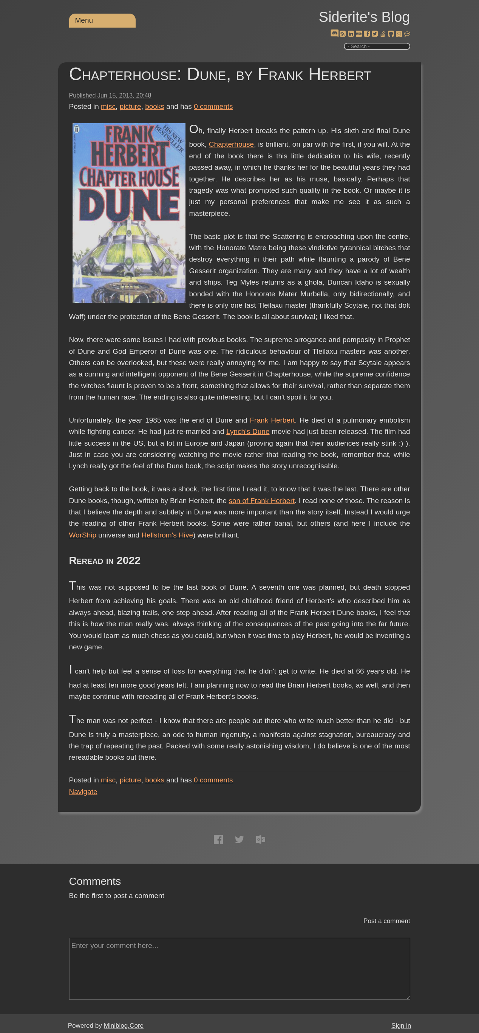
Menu (84, 20)
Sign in (401, 1025)
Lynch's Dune (247, 431)
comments (213, 106)
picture (130, 106)
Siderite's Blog (364, 17)
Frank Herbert (272, 420)
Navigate (83, 792)
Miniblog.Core (124, 1025)
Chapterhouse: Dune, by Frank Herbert (220, 74)
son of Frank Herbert (262, 501)
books (154, 106)
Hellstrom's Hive (167, 535)
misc (108, 106)
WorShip (83, 535)
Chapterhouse (231, 144)
